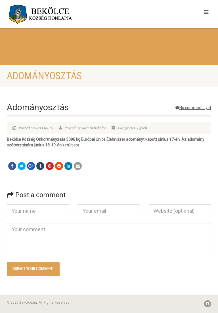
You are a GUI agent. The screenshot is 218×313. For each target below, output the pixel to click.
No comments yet (193, 107)
